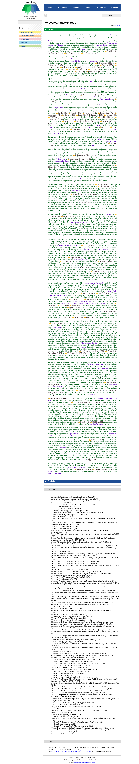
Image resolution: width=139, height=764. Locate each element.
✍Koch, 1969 (104, 127)
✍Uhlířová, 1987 (65, 317)
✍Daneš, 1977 (67, 121)
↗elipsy (82, 179)
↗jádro (74, 303)
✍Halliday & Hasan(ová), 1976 (91, 95)
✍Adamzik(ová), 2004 (82, 469)
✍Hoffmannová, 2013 (89, 53)
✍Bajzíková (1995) (77, 129)
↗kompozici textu (109, 141)
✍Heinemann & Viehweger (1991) (61, 398)
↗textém (87, 127)
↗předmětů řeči (86, 249)
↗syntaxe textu (110, 129)
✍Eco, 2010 (79, 71)
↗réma (87, 303)
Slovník (76, 8)
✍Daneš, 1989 (83, 422)
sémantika (24, 42)
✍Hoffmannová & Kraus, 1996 (91, 351)
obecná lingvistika (27, 32)
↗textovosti (56, 327)
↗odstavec (56, 133)
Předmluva (62, 8)
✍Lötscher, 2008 (67, 216)
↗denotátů (60, 245)
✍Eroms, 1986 (63, 305)
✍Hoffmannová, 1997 (72, 53)
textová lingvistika (27, 35)
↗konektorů (96, 145)
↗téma (80, 303)
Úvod (50, 8)
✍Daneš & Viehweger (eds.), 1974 (86, 121)
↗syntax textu (85, 89)
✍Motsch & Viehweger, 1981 (88, 390)
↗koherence (75, 191)
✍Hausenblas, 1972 (105, 113)
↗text (90, 81)
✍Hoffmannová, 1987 (79, 402)
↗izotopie (108, 214)
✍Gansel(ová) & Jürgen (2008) (79, 159)
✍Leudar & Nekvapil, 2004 (102, 469)
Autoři (88, 8)
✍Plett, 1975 (70, 69)
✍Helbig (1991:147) (93, 71)
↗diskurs (59, 45)
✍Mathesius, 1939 (75, 299)
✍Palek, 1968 (61, 113)
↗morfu (50, 127)
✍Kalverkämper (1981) (103, 63)
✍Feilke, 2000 (55, 323)
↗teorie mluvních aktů (94, 365)
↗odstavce (100, 139)
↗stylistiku (93, 61)
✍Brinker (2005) (97, 272)
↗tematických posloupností (57, 295)
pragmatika (25, 39)
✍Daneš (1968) (86, 293)
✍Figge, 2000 (91, 459)
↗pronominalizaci (106, 99)
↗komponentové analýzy (78, 222)
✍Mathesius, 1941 (91, 299)
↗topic (93, 303)
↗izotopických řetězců (82, 259)
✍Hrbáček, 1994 (54, 117)
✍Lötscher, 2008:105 (107, 311)
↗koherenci (62, 448)
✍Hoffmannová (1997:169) (75, 353)
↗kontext (73, 436)
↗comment (102, 303)
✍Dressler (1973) (106, 65)
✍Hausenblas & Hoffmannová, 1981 (89, 115)
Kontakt (114, 8)
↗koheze (102, 105)
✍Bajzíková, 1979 (68, 115)
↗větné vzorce (61, 159)
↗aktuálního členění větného (81, 59)
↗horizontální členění (89, 343)
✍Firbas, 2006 (75, 305)
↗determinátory (91, 97)
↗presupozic (73, 434)
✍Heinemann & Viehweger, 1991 (85, 155)
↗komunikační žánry (61, 161)
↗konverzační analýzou (76, 467)
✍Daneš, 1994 (77, 317)
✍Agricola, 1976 (74, 257)
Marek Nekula (117, 25)
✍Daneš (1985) (102, 293)
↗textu (50, 41)
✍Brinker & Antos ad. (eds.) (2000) (88, 67)
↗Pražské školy (75, 61)
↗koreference (103, 249)
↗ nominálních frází (72, 245)
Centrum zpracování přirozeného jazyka (84, 762)
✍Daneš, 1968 (90, 195)
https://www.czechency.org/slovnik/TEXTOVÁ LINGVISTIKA (71, 751)
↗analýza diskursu (101, 45)
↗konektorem (70, 95)
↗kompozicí (107, 35)
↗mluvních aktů (102, 369)
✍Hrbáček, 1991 (110, 115)
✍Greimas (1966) (105, 262)
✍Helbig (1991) (66, 67)
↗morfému (98, 125)
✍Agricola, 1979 (66, 262)
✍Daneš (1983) (84, 267)
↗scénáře (70, 440)
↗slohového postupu (97, 424)
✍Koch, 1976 (81, 69)
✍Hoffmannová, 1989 (97, 402)
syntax (23, 46)
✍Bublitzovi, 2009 (96, 440)
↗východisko (65, 303)
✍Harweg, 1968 (77, 195)
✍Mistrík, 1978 (74, 113)
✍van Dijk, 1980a (94, 69)
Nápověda (101, 8)
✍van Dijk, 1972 (89, 113)
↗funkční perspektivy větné (81, 301)
